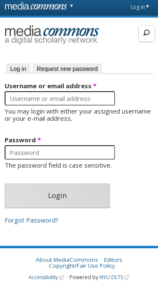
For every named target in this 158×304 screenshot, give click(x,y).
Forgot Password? (32, 220)
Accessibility (43, 277)
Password (23, 140)
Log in (138, 7)
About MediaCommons (67, 259)
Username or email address (50, 86)
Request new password (67, 68)
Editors (113, 259)
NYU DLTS (111, 277)
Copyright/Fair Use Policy (82, 265)
